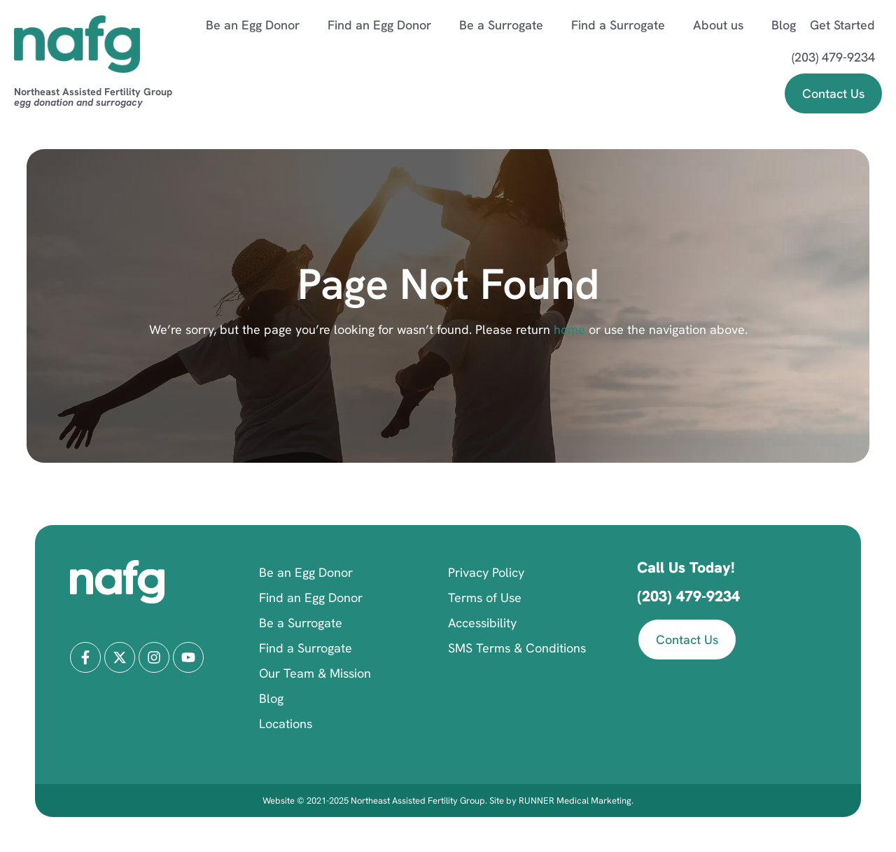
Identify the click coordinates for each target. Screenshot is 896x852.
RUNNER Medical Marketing (575, 800)
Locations (285, 723)
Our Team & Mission (315, 673)
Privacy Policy (486, 572)
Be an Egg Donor (260, 25)
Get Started (842, 25)
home (567, 329)
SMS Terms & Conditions (517, 648)
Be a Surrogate (508, 25)
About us (725, 25)
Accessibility (482, 623)
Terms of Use (485, 597)
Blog (783, 25)
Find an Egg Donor (386, 25)
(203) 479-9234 (833, 57)
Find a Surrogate (625, 25)
